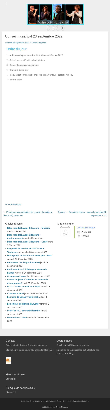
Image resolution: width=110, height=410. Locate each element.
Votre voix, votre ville (44, 401)
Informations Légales (80, 401)
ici (46, 345)
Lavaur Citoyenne (39, 43)
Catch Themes (62, 407)
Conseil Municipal (13, 204)
